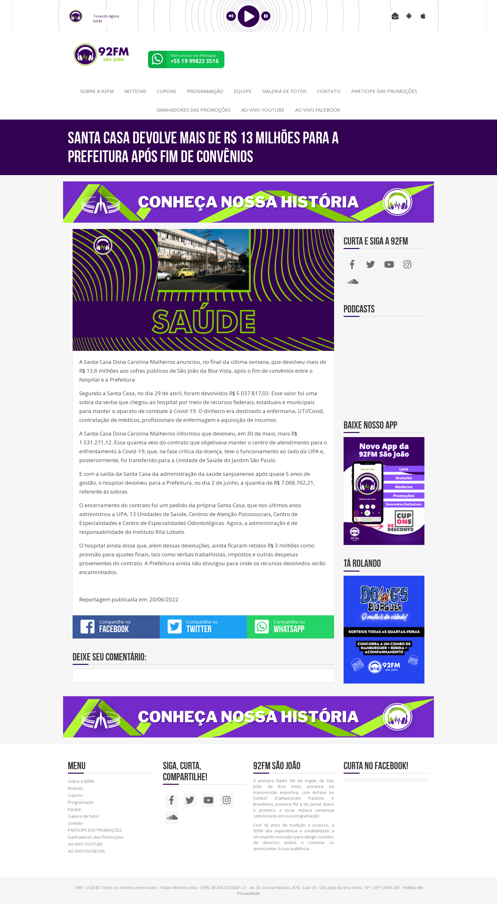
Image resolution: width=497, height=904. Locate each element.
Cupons (166, 91)
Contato (328, 91)
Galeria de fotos (284, 91)
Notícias (135, 91)
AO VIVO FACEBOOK (317, 110)
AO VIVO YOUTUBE (262, 110)
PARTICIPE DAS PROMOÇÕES (384, 91)
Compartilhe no (116, 626)
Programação (205, 91)
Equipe (243, 91)
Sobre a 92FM (96, 91)
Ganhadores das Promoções (193, 110)
